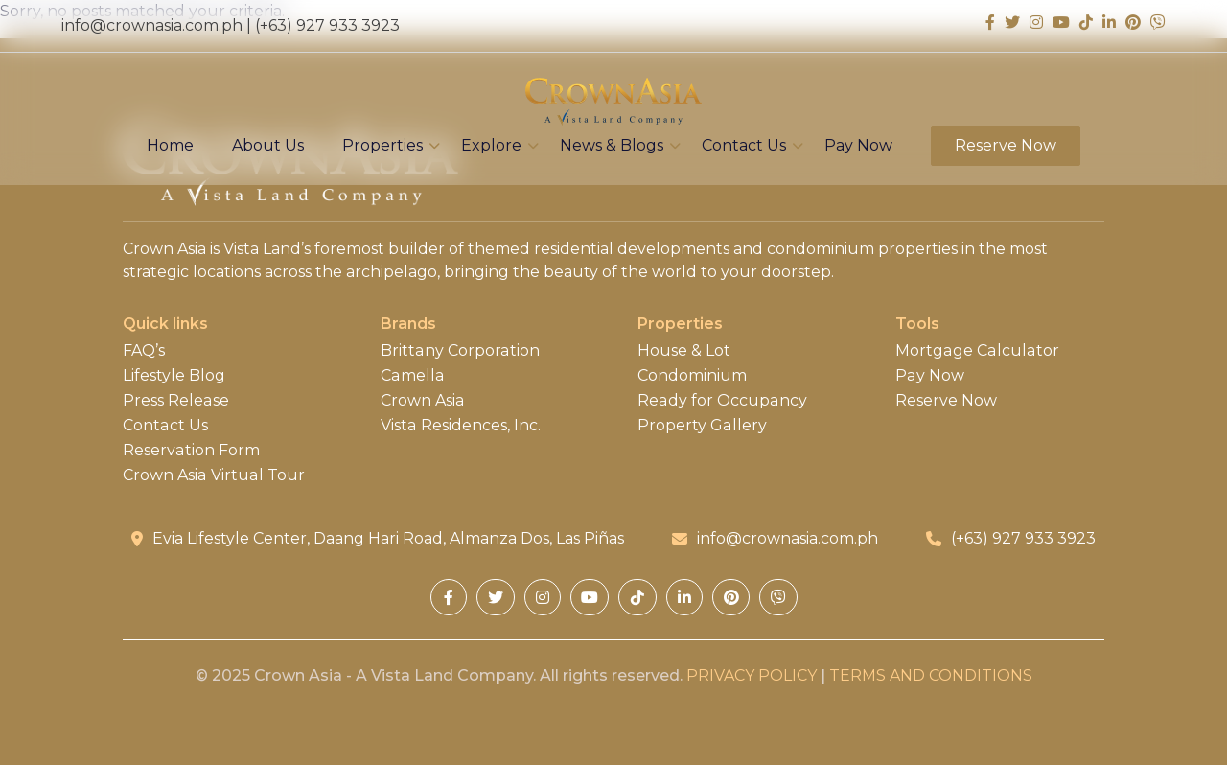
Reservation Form (191, 450)
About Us (268, 145)
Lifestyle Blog (174, 375)
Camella (412, 375)
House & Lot (683, 351)
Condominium (692, 375)
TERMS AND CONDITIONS (930, 675)
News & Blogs (611, 145)
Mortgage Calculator (975, 351)
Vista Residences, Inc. (460, 425)
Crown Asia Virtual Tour (213, 475)
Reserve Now (1005, 145)
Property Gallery (701, 425)
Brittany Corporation (459, 351)
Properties (382, 145)
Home (170, 145)
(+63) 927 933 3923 (327, 25)
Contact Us (744, 145)
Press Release (175, 400)
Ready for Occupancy (721, 400)
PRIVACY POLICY (751, 675)
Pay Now (858, 145)
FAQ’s (144, 351)
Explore (491, 145)
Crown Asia (422, 400)
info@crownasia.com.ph (152, 25)
